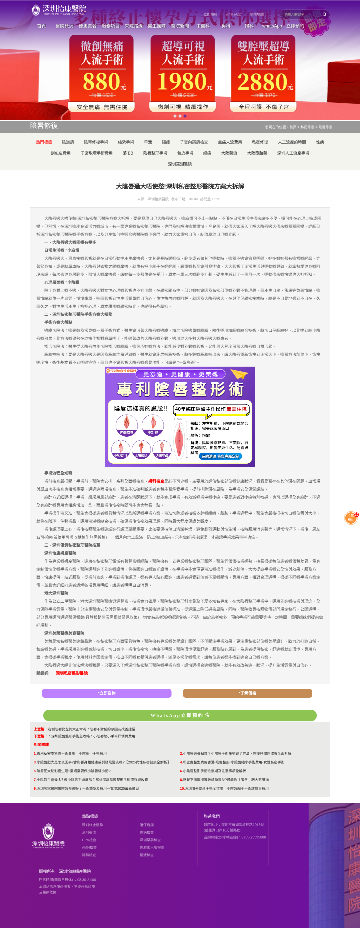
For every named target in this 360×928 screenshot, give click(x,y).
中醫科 (203, 26)
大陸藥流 (229, 153)
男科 (226, 26)
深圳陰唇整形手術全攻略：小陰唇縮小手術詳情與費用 (93, 736)
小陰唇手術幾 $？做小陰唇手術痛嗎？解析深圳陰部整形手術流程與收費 (92, 780)
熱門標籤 (44, 142)
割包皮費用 (61, 153)
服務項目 (111, 26)
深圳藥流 (89, 832)
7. (35, 780)
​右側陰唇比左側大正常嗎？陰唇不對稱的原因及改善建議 (91, 729)
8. (181, 780)
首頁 (41, 26)
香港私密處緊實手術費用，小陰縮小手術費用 (72, 753)
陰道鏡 (68, 142)
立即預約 (211, 14)
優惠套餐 (88, 26)
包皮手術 (185, 153)
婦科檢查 (89, 855)
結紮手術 (126, 142)
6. (181, 771)
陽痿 (166, 142)
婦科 (249, 26)
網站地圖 (257, 14)
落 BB (128, 153)
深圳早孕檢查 (150, 840)
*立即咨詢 (107, 693)
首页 (293, 127)
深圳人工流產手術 (293, 153)
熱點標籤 (90, 816)
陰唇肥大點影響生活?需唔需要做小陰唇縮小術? (74, 771)
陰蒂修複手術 (96, 142)
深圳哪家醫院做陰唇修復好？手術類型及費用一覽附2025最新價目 (88, 788)
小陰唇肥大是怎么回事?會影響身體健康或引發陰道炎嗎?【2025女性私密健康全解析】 (104, 762)
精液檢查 (147, 855)
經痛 (207, 153)
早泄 (148, 142)
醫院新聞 (180, 26)
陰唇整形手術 (155, 153)
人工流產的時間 (292, 142)
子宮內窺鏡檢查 (194, 142)
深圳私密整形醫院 (72, 673)
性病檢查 (147, 832)
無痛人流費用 (230, 142)
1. (35, 753)
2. (181, 753)
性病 (320, 142)
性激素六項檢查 (152, 847)
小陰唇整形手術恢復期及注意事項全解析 (214, 771)
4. (181, 762)
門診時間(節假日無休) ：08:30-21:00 (67, 880)
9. (35, 788)
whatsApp (233, 14)
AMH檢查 (89, 847)
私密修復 (307, 127)
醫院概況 (65, 26)
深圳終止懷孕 (92, 825)
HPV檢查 (89, 840)
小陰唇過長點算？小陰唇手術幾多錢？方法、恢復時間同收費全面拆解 (237, 753)
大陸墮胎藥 (257, 153)
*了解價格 (247, 693)
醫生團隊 (157, 26)
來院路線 (134, 26)
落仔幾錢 (147, 825)
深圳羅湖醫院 (180, 164)
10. (182, 788)
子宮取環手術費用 (97, 153)
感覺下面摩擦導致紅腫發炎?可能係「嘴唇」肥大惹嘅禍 (226, 780)
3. (35, 762)
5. (35, 771)
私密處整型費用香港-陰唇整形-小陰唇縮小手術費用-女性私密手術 (233, 762)
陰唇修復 (325, 127)
